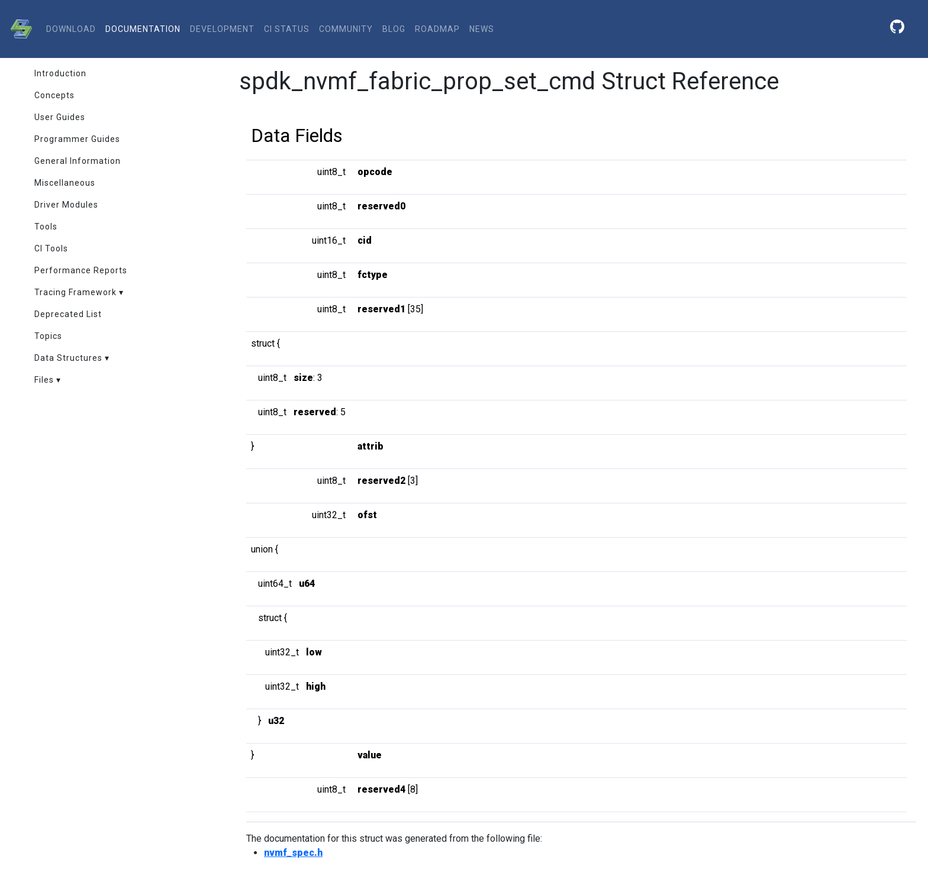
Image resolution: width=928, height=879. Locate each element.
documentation (143, 29)
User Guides (59, 117)
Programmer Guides (77, 139)
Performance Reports (80, 270)
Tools (45, 226)
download (71, 29)
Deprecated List (68, 314)
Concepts (54, 95)
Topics (48, 336)
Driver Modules (66, 204)
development (222, 29)
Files (44, 379)
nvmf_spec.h (293, 852)
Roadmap (437, 29)
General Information (77, 161)
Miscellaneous (64, 183)
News (481, 29)
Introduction (60, 73)
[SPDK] (18, 29)
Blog (393, 29)
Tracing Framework (75, 292)
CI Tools (51, 248)
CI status (287, 29)
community (346, 29)
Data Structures (68, 358)
